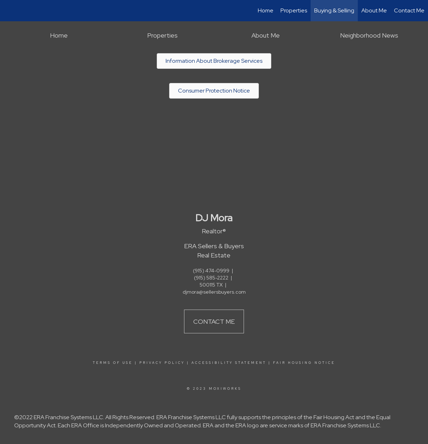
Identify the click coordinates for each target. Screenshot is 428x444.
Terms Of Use (113, 363)
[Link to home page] (9, 10)
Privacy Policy (162, 363)
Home (265, 10)
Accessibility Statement (228, 363)
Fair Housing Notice (304, 363)
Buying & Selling (334, 10)
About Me (374, 10)
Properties (293, 10)
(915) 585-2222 (211, 277)
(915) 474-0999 (211, 270)
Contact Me (409, 10)
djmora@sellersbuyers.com (214, 292)
